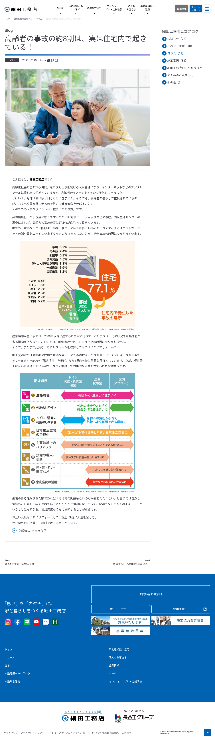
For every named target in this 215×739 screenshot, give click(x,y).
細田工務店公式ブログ (180, 31)
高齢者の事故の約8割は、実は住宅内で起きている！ (76, 42)
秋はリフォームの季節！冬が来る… (131, 562)
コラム (12, 60)
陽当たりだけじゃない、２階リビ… (23, 562)
